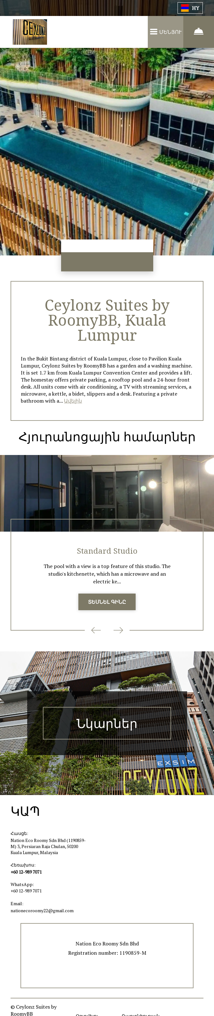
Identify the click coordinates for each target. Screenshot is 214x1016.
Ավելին (73, 402)
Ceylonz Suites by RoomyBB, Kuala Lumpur (107, 320)
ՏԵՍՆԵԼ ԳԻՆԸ (107, 604)
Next (118, 632)
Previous (96, 632)
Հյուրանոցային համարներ (107, 438)
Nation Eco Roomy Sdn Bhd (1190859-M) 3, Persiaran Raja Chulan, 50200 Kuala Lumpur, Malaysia (48, 848)
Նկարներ (107, 725)
